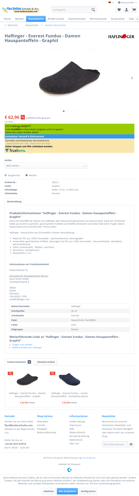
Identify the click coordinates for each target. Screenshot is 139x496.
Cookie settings (77, 421)
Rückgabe (42, 428)
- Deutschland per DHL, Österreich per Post (27, 143)
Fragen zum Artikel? (21, 344)
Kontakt (41, 425)
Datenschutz (76, 439)
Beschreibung (14, 201)
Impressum (75, 425)
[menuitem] (74, 10)
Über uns (74, 443)
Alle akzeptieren (67, 491)
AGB (72, 428)
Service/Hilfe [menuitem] (126, 2)
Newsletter (42, 421)
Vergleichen (12, 175)
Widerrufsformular (47, 432)
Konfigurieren (88, 491)
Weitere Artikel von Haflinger (25, 347)
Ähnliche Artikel (46, 361)
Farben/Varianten (19, 361)
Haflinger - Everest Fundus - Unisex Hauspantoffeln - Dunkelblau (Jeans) (69, 395)
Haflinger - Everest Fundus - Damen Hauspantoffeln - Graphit (27, 395)
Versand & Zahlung (79, 436)
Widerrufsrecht (77, 432)
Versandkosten (89, 457)
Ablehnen (49, 491)
